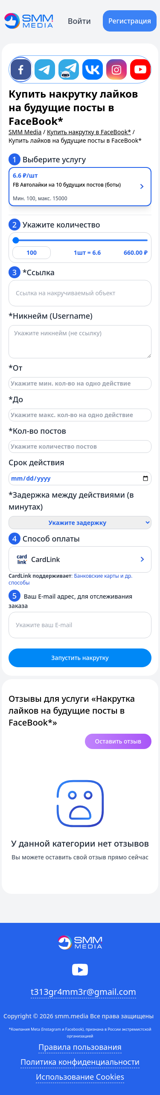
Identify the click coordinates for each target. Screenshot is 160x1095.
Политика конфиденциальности (80, 1062)
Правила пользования (80, 1047)
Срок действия (36, 462)
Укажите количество (54, 225)
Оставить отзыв (118, 741)
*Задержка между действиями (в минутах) (71, 501)
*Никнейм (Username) (51, 316)
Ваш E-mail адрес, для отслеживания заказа (70, 600)
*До (16, 399)
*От (15, 368)
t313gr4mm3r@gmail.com (83, 991)
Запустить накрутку (79, 658)
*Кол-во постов (37, 431)
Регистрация (129, 21)
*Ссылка (32, 272)
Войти (79, 21)
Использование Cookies (80, 1077)
